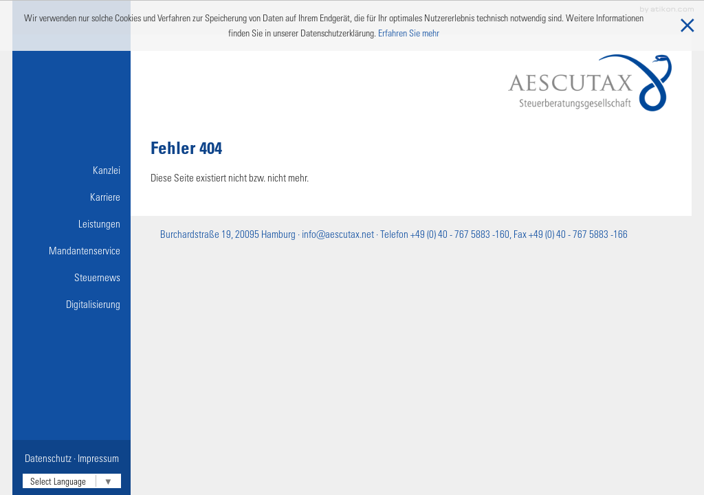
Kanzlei (106, 170)
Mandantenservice (84, 250)
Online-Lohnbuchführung (70, 330)
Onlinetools (74, 330)
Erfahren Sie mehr (408, 32)
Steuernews (97, 277)
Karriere (105, 196)
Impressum (98, 458)
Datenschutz (48, 458)
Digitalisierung (93, 304)
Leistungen (99, 223)
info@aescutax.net (338, 234)
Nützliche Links (67, 357)
